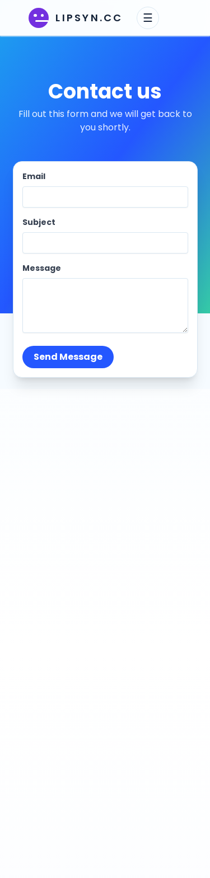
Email (33, 176)
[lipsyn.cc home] (76, 18)
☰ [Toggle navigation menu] (148, 18)
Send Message (68, 356)
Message (41, 268)
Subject (38, 222)
